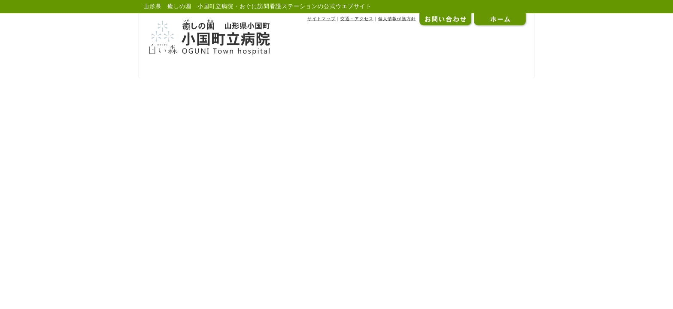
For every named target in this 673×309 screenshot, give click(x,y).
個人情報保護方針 (397, 18)
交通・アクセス (356, 18)
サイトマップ (321, 18)
